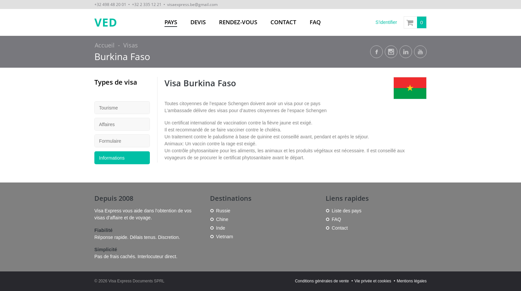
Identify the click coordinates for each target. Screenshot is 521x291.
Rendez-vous (238, 22)
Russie (223, 210)
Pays (170, 22)
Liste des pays (347, 210)
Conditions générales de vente (322, 281)
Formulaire (110, 141)
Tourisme (108, 107)
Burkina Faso (122, 56)
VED (105, 22)
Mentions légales (412, 281)
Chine (222, 219)
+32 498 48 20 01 (110, 4)
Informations (112, 158)
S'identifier (386, 22)
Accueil (105, 45)
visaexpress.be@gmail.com (192, 4)
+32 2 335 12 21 (146, 4)
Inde (220, 228)
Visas (130, 45)
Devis (198, 22)
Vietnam (224, 236)
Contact (283, 22)
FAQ (315, 22)
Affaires (107, 124)
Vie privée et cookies (373, 281)
